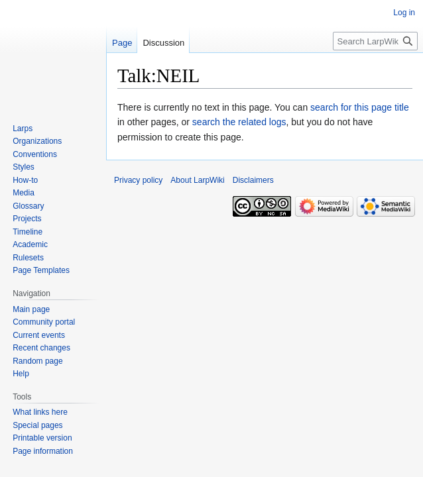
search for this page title (359, 107)
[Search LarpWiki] (375, 41)
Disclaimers (253, 180)
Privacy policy (138, 180)
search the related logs (239, 122)
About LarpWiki (197, 180)
